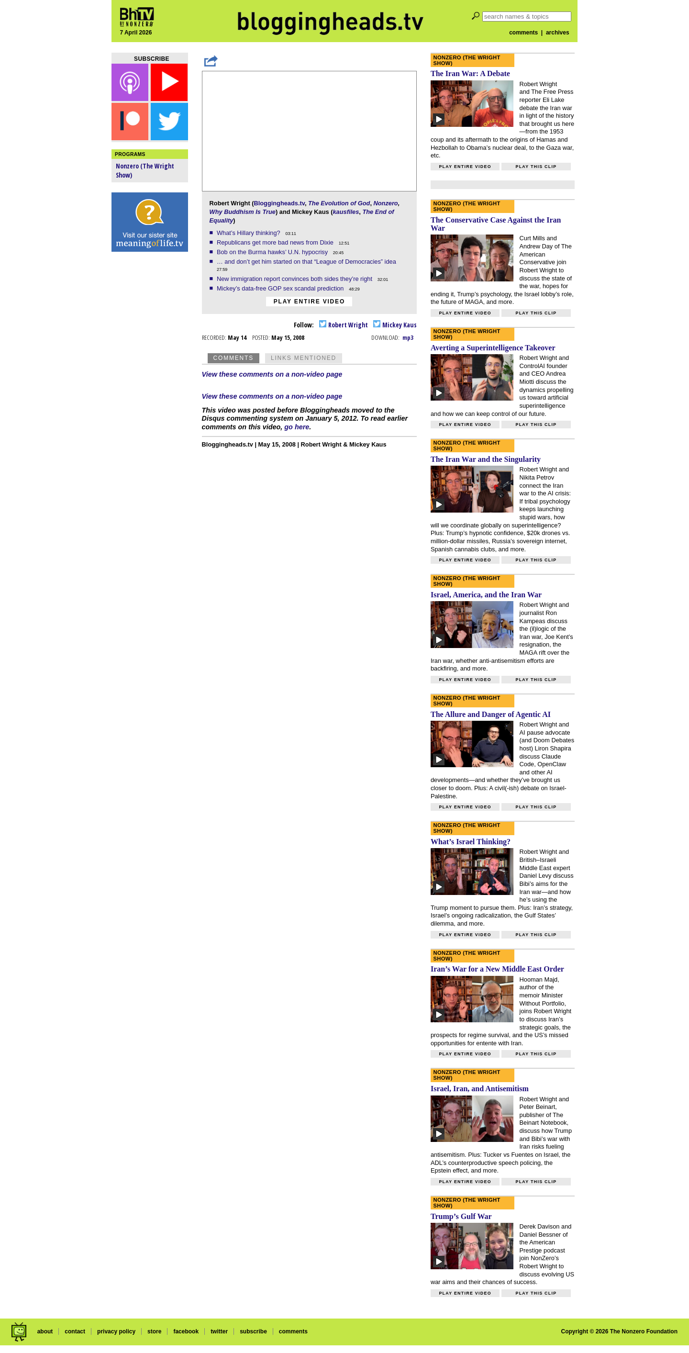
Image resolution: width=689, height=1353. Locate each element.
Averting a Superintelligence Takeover (493, 348)
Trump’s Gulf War (461, 1216)
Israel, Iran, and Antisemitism (480, 1089)
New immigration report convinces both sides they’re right (295, 278)
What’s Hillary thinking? (249, 232)
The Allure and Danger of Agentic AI (491, 714)
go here (296, 427)
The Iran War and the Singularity (486, 459)
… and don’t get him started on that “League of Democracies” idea (307, 261)
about (45, 1331)
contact (75, 1331)
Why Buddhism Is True (243, 211)
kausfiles (346, 211)
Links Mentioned (303, 358)
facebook (186, 1331)
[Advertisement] (149, 406)
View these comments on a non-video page (272, 374)
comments (523, 32)
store (154, 1331)
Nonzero (386, 203)
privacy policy (116, 1331)
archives (557, 32)
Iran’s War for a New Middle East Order (497, 969)
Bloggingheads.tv (279, 203)
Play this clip (535, 166)
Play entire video (309, 301)
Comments (233, 358)
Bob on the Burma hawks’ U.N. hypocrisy (273, 252)
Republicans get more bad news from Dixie (276, 242)
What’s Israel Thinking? (471, 842)
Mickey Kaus (395, 324)
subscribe (253, 1331)
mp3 (407, 337)
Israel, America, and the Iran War (486, 595)
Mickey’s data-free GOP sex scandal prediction (281, 288)
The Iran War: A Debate (470, 73)
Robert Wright (343, 324)
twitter (219, 1331)
